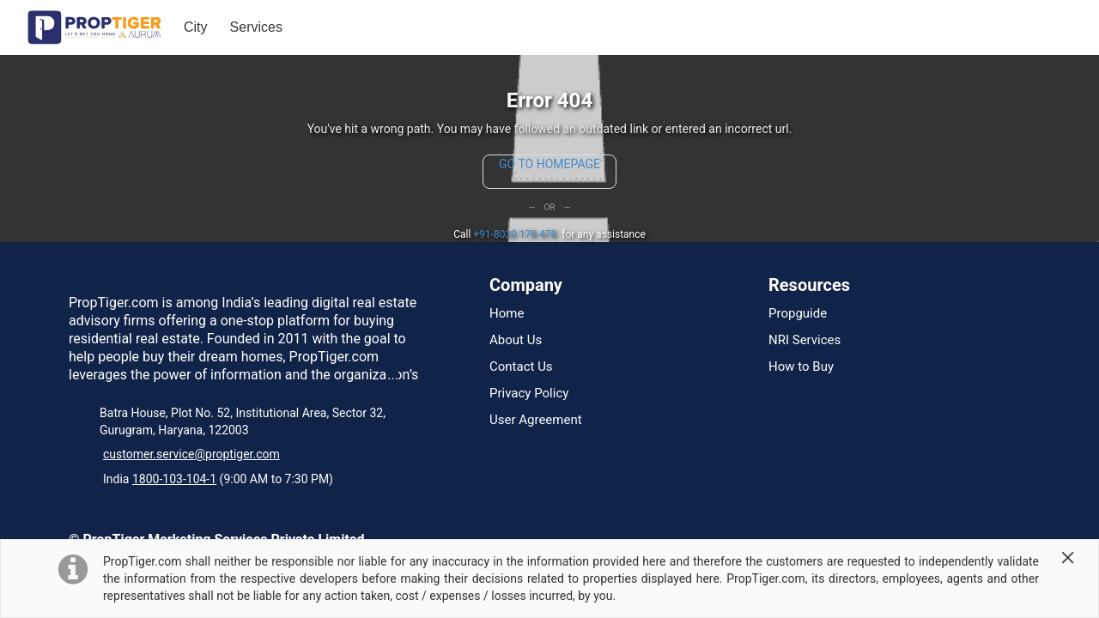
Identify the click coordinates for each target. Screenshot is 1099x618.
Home (506, 313)
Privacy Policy (528, 393)
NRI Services (804, 340)
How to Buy (801, 366)
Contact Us (521, 366)
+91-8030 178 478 (514, 234)
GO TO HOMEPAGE (549, 164)
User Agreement (535, 420)
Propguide (797, 313)
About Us (515, 340)
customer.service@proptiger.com (191, 454)
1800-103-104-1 (174, 479)
